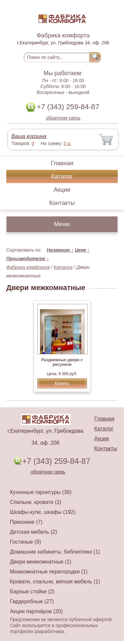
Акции (62, 189)
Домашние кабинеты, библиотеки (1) (55, 552)
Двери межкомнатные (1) (40, 562)
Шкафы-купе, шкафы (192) (42, 512)
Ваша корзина (28, 136)
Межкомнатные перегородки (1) (49, 571)
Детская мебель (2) (33, 532)
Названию (60, 250)
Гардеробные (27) (32, 601)
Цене (82, 250)
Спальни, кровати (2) (35, 502)
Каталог (62, 176)
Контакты (62, 203)
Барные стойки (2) (32, 591)
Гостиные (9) (25, 542)
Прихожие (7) (26, 522)
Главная (62, 163)
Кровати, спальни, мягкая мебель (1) (55, 581)
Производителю (27, 258)
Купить (62, 383)
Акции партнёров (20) (36, 611)
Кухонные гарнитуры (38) (40, 492)
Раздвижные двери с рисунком (62, 362)
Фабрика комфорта (28, 267)
